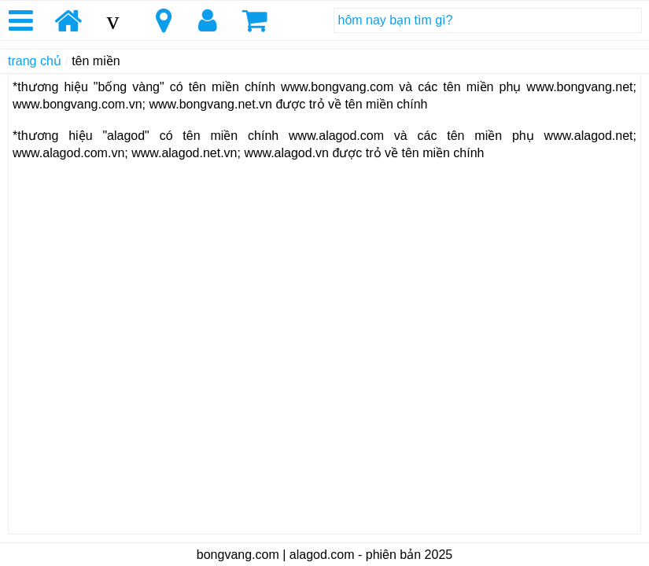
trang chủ (34, 61)
